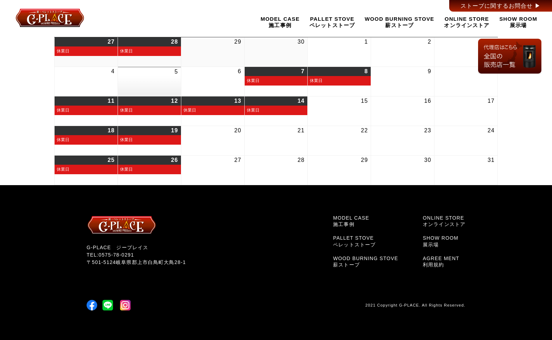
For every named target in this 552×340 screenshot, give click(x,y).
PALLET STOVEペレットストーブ (332, 22)
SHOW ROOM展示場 (518, 22)
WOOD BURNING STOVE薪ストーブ (399, 22)
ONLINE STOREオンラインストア (466, 22)
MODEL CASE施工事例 (280, 22)
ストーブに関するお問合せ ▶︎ (500, 6)
